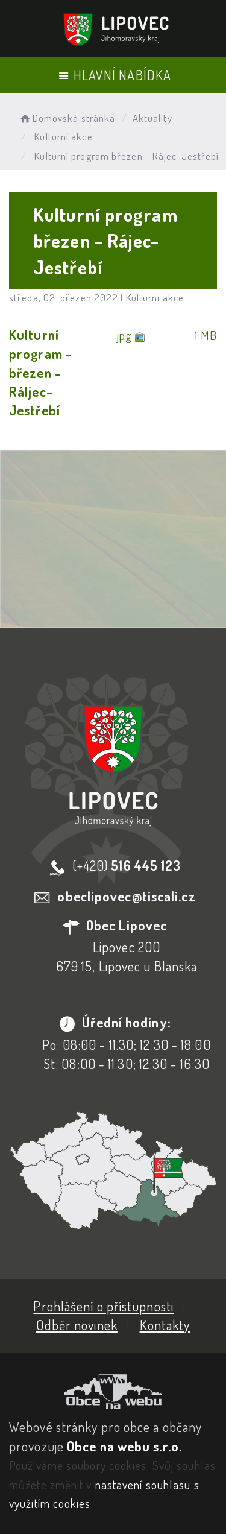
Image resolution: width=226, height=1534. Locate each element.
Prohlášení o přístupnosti (103, 1306)
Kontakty (165, 1324)
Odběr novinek (77, 1324)
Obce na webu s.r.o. (124, 1446)
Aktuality (152, 118)
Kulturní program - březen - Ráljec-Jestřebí (40, 372)
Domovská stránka (66, 118)
